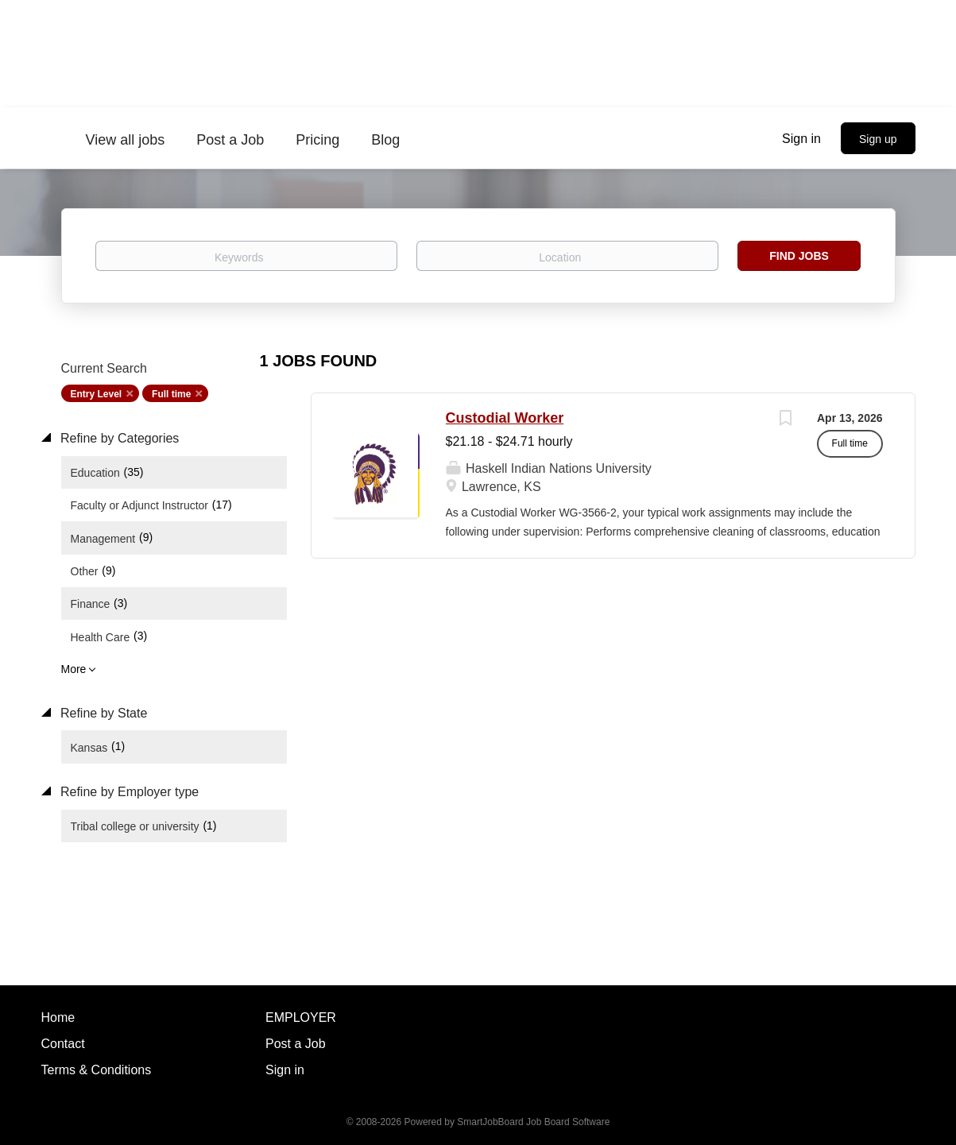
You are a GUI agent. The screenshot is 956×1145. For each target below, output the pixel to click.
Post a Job (295, 1043)
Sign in (801, 138)
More (74, 669)
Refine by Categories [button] (118, 438)
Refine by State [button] (102, 713)
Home (58, 1017)
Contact (63, 1043)
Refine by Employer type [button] (128, 792)
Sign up (877, 139)
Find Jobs (799, 256)
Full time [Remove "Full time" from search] (171, 394)
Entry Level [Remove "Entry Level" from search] (96, 394)
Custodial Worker (505, 418)
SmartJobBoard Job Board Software (533, 1122)
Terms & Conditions (96, 1070)
